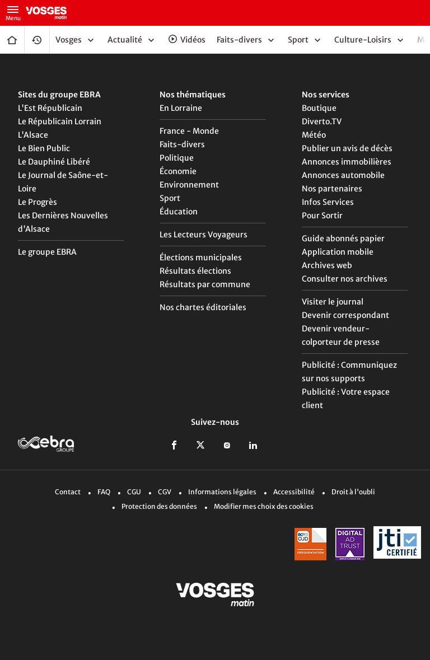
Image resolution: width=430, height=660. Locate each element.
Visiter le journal (332, 302)
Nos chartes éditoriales (203, 307)
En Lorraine (181, 108)
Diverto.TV (322, 121)
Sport (170, 198)
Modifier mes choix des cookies (264, 506)
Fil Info (37, 39)
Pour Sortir (322, 215)
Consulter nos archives (344, 279)
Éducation (179, 212)
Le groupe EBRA (47, 252)
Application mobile (337, 252)
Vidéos (192, 40)
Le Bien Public (44, 148)
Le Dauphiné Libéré (54, 162)
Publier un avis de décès (347, 148)
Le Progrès (37, 202)
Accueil (12, 39)
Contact (68, 492)
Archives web (327, 265)
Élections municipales (201, 257)
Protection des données (159, 506)
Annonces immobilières (346, 162)
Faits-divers (182, 144)
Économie (178, 171)
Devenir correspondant (345, 315)
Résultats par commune (205, 284)
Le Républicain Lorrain (59, 121)
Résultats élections (195, 271)
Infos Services (328, 202)
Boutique (319, 108)
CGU (134, 492)
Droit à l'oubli (353, 492)
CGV (164, 492)
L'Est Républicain (50, 108)
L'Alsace (33, 135)
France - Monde (189, 131)
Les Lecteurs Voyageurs (203, 235)
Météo (314, 135)
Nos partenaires (332, 189)
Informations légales (222, 492)
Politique (177, 158)
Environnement (189, 185)
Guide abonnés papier (343, 238)
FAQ (103, 492)
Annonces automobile (343, 175)
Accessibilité (294, 492)
